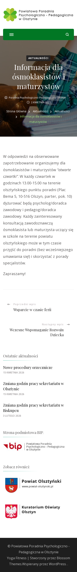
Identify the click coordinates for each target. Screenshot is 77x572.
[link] (38, 14)
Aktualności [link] (38, 58)
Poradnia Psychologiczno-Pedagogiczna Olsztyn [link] (37, 97)
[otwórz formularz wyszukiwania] (67, 34)
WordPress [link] (57, 564)
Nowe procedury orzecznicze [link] (28, 367)
